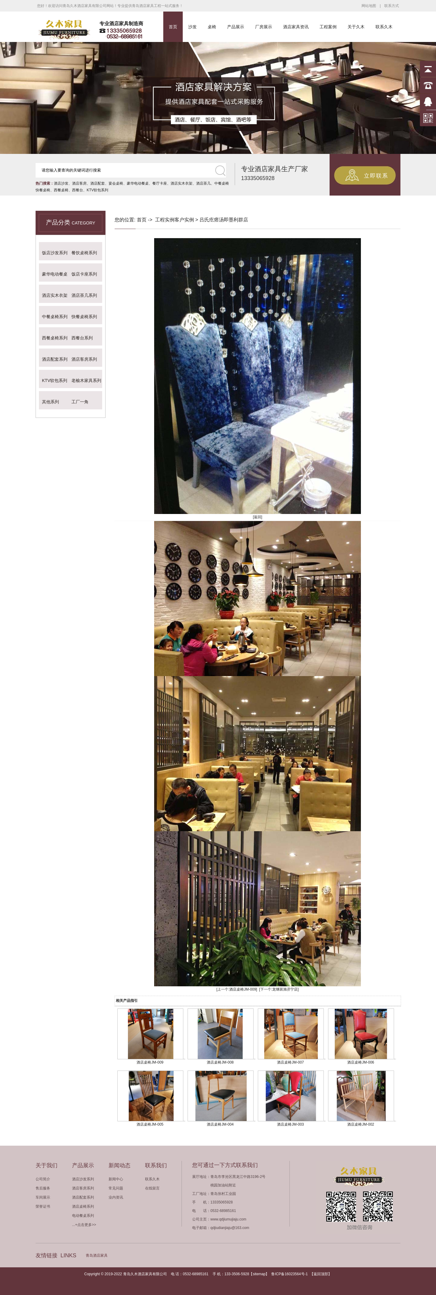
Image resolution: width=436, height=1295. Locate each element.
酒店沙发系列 (83, 1179)
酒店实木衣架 (181, 183)
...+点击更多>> (84, 1225)
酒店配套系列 (54, 359)
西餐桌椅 (61, 190)
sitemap (259, 1274)
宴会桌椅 (116, 183)
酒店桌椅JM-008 (220, 1062)
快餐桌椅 (43, 190)
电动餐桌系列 (83, 1215)
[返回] (257, 517)
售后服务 (43, 1188)
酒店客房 (79, 183)
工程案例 (328, 26)
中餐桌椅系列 (54, 316)
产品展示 (235, 26)
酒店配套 (97, 183)
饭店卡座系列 (84, 274)
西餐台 (77, 190)
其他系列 (50, 401)
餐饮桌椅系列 (84, 252)
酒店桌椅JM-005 (150, 1124)
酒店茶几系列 (84, 295)
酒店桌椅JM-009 (242, 989)
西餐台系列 (82, 337)
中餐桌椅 (221, 183)
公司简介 (43, 1179)
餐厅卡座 (159, 183)
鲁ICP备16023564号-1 (289, 1274)
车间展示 (43, 1197)
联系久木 (384, 26)
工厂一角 (79, 401)
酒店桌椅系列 (83, 1206)
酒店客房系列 (84, 359)
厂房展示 (263, 26)
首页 (173, 26)
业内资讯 (116, 1197)
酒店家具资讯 (296, 26)
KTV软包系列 (97, 190)
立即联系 (376, 176)
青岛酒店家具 (97, 1255)
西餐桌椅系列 (54, 337)
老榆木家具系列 (86, 380)
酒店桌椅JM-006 (360, 1062)
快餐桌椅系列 (84, 316)
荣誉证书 (43, 1206)
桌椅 (212, 26)
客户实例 (184, 219)
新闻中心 (116, 1179)
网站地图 (369, 6)
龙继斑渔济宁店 (285, 989)
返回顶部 (320, 1274)
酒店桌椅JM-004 (220, 1124)
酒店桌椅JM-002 (360, 1124)
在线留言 (152, 1188)
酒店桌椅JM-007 (290, 1062)
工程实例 (165, 219)
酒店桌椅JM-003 (290, 1124)
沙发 (192, 26)
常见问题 (116, 1188)
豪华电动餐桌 (138, 183)
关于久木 (356, 26)
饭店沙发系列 (54, 252)
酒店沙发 (61, 183)
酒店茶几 (203, 183)
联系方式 (391, 6)
